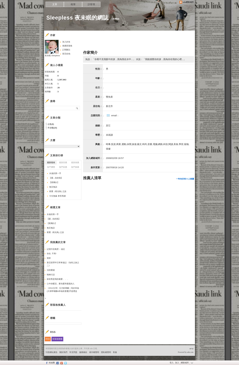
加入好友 (66, 42)
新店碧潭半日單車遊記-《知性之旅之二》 (63, 264)
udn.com (190, 352)
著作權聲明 (94, 352)
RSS (48, 339)
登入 (172, 362)
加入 (177, 362)
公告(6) (51, 124)
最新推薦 (75, 162)
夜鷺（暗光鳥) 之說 (57, 191)
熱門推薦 (75, 167)
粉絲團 (52, 362)
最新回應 (63, 162)
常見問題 (73, 352)
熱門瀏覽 (51, 167)
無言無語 (53, 187)
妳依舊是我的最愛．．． (58, 279)
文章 (54, 4)
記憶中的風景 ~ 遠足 (56, 249)
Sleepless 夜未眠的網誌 (77, 18)
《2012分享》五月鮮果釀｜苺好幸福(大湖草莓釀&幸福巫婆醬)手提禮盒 (63, 289)
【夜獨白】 (54, 182)
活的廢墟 (51, 270)
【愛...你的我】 (56, 178)
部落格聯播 (57, 339)
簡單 (49, 258)
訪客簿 (91, 4)
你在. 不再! (51, 253)
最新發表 (51, 162)
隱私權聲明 (106, 352)
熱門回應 (63, 167)
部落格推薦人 (58, 305)
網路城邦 (185, 362)
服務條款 (83, 352)
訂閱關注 (66, 50)
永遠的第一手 (55, 173)
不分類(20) (52, 128)
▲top (191, 348)
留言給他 (66, 54)
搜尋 (77, 108)
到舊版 (116, 19)
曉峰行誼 (51, 274)
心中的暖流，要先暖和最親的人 (61, 283)
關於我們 (63, 352)
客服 (115, 352)
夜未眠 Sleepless (52, 55)
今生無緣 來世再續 (57, 196)
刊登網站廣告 (51, 352)
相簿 (73, 4)
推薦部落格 (67, 46)
